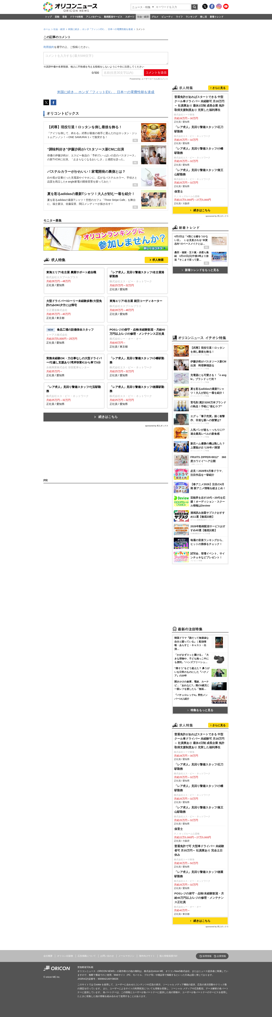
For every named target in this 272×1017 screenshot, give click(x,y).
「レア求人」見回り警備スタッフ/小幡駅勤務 (198, 150)
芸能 (57, 16)
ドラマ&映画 (76, 16)
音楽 (64, 16)
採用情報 (207, 956)
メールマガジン (126, 956)
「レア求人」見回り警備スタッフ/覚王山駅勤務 (198, 172)
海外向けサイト (147, 956)
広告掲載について (87, 956)
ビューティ (167, 16)
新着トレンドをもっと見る (200, 270)
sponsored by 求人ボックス (156, 426)
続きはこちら (108, 417)
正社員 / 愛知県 (74, 278)
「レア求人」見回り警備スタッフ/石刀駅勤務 (198, 129)
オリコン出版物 (65, 956)
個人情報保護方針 (168, 956)
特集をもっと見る (200, 710)
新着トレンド (216, 16)
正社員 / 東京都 (74, 309)
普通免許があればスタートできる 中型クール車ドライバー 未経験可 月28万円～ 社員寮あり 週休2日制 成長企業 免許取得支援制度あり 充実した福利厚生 (199, 103)
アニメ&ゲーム (93, 16)
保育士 (178, 191)
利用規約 (48, 46)
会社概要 (48, 956)
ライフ (179, 16)
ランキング (191, 16)
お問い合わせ (107, 956)
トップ (48, 16)
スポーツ (129, 16)
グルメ (155, 16)
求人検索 (158, 259)
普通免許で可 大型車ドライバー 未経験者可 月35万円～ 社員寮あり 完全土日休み (199, 850)
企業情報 (221, 956)
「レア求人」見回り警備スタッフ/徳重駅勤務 (198, 874)
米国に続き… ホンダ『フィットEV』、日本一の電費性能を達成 (100, 29)
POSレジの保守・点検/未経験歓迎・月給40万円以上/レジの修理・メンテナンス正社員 (199, 898)
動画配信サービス (113, 16)
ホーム (46, 29)
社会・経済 (143, 16)
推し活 (203, 16)
